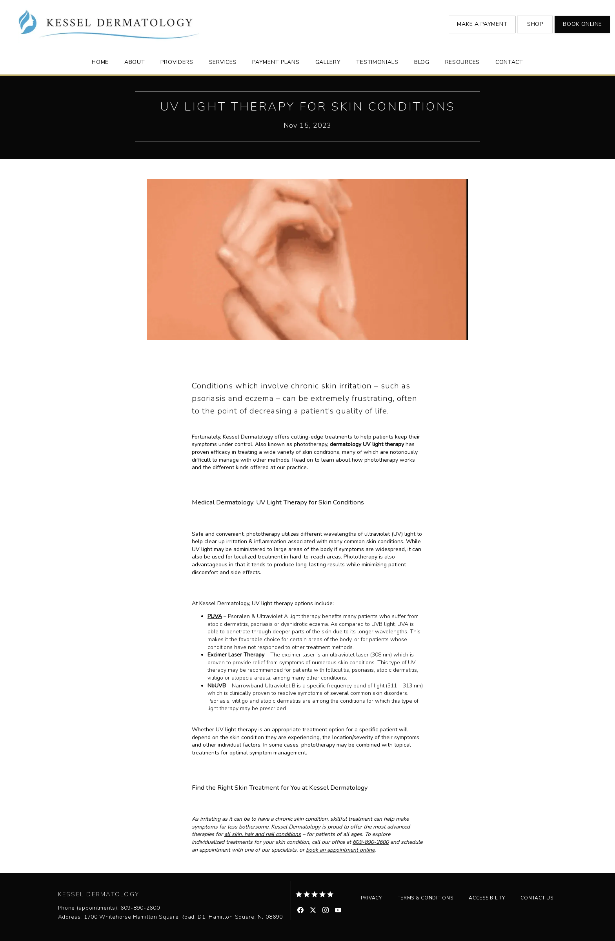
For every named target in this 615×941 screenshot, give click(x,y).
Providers (176, 62)
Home (100, 62)
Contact (509, 62)
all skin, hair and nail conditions (262, 834)
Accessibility (487, 898)
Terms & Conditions (425, 898)
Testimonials (377, 62)
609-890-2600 (371, 842)
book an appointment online (340, 850)
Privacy (371, 898)
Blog (421, 62)
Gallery (328, 62)
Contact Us (536, 898)
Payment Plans (275, 62)
